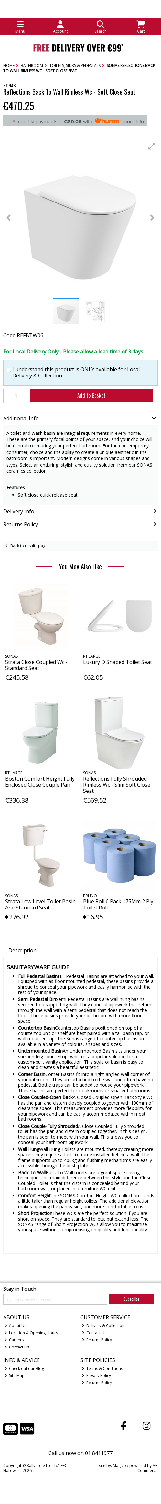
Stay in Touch (19, 1289)
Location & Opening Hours (31, 1333)
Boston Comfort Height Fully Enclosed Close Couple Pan (40, 781)
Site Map (15, 1375)
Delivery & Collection (103, 1325)
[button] (152, 146)
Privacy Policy (96, 1375)
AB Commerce (147, 1468)
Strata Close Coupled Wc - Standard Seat (36, 665)
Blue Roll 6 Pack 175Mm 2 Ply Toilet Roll (118, 904)
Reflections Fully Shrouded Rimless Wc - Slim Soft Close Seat (116, 784)
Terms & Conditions (102, 1368)
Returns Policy (97, 1340)
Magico (119, 1465)
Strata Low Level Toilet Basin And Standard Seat (40, 904)
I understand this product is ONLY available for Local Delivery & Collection (76, 372)
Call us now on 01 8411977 (80, 1453)
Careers (14, 1340)
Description (22, 950)
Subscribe (131, 1299)
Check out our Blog (24, 1368)
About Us (16, 1325)
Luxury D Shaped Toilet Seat (117, 661)
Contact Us (17, 1347)
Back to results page (29, 546)
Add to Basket (91, 395)
